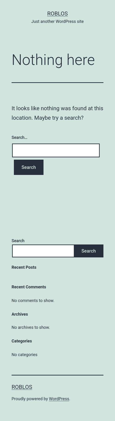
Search (18, 240)
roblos (57, 13)
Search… (20, 137)
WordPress (59, 398)
